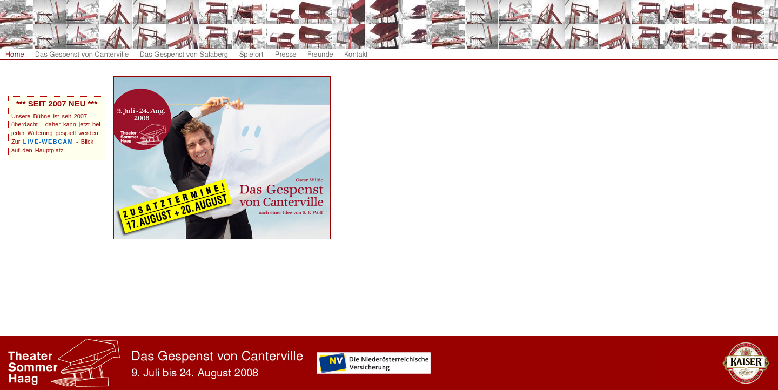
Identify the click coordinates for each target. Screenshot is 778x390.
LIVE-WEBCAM (48, 141)
